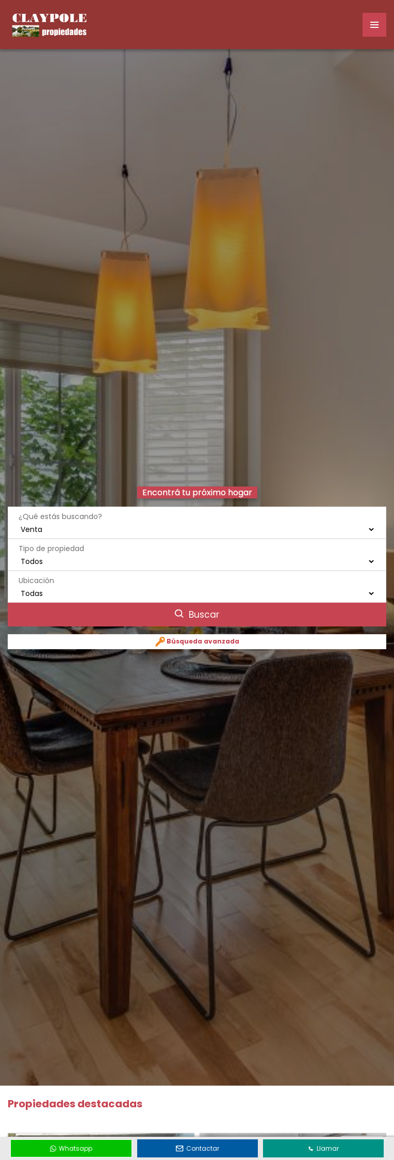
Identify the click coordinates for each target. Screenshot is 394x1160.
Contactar (197, 1148)
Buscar (197, 598)
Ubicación (36, 564)
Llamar (323, 1148)
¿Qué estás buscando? (60, 500)
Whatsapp (71, 1148)
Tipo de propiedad (51, 532)
